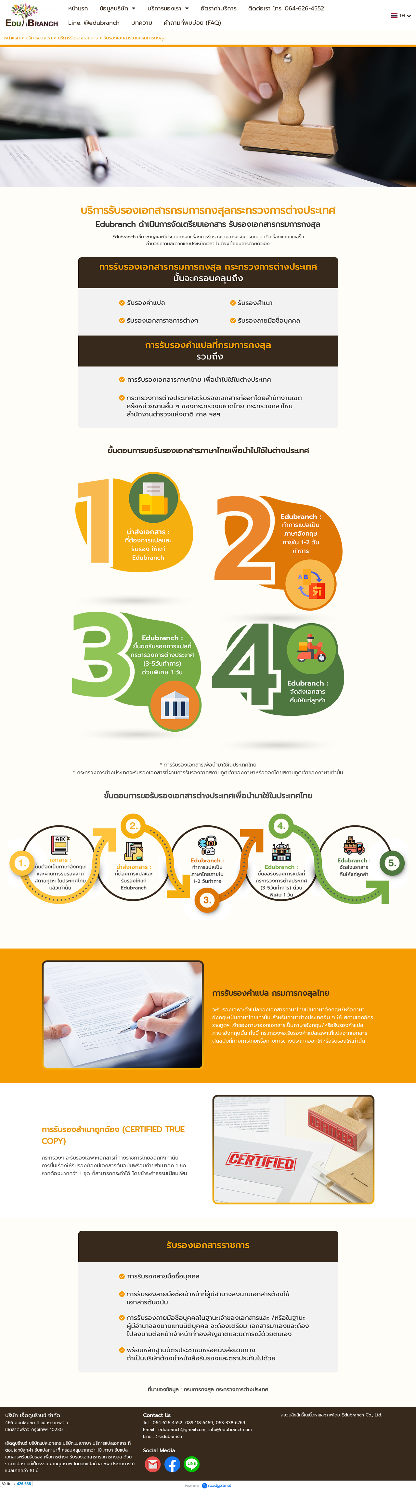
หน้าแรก (12, 38)
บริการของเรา (39, 38)
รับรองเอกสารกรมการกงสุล (169, 210)
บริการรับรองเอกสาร (78, 38)
